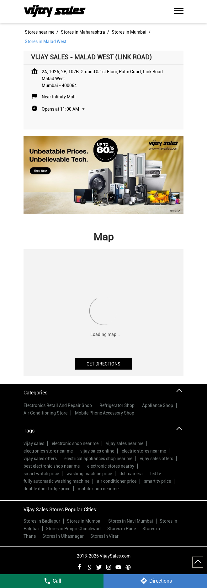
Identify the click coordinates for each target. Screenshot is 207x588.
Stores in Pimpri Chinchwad (73, 528)
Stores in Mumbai (84, 521)
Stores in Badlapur (42, 521)
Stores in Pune (121, 528)
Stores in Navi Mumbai (130, 521)
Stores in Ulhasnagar (63, 536)
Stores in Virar (104, 536)
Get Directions (103, 363)
